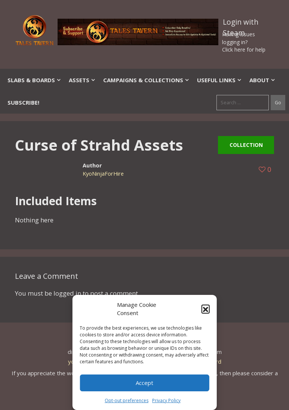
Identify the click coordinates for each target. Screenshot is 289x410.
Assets (82, 80)
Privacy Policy (166, 400)
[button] (205, 308)
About (262, 80)
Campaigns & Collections (146, 80)
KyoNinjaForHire (103, 173)
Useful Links (219, 80)
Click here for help (243, 49)
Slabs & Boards (34, 80)
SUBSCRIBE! (23, 102)
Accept (144, 382)
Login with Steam (240, 23)
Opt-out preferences (126, 400)
